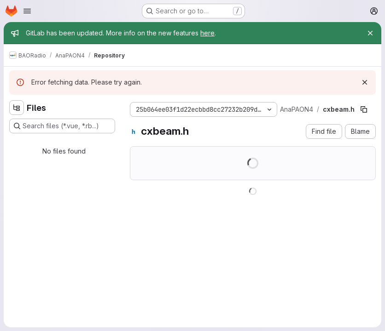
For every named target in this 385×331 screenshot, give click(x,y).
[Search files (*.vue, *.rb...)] (62, 126)
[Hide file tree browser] (16, 107)
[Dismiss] (364, 82)
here (207, 33)
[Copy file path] (363, 109)
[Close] (370, 33)
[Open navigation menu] (27, 11)
